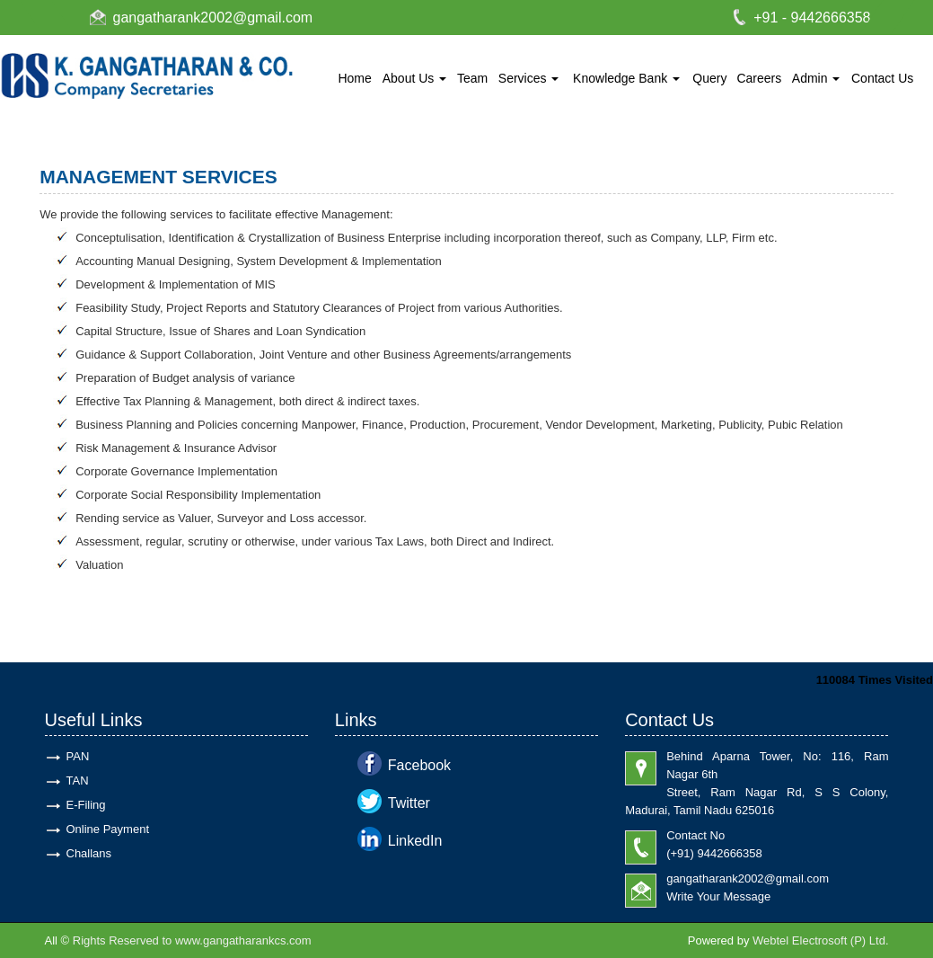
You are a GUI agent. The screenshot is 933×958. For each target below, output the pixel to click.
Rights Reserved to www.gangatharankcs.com (192, 940)
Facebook (419, 765)
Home (354, 78)
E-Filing (86, 805)
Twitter (409, 803)
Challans (89, 853)
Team (472, 78)
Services (528, 78)
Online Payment (108, 829)
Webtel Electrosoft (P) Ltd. (821, 940)
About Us (414, 78)
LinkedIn (415, 840)
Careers (758, 78)
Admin (816, 78)
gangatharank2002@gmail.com (213, 17)
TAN (77, 780)
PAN (78, 756)
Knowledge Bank (626, 78)
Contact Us (882, 78)
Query (709, 78)
